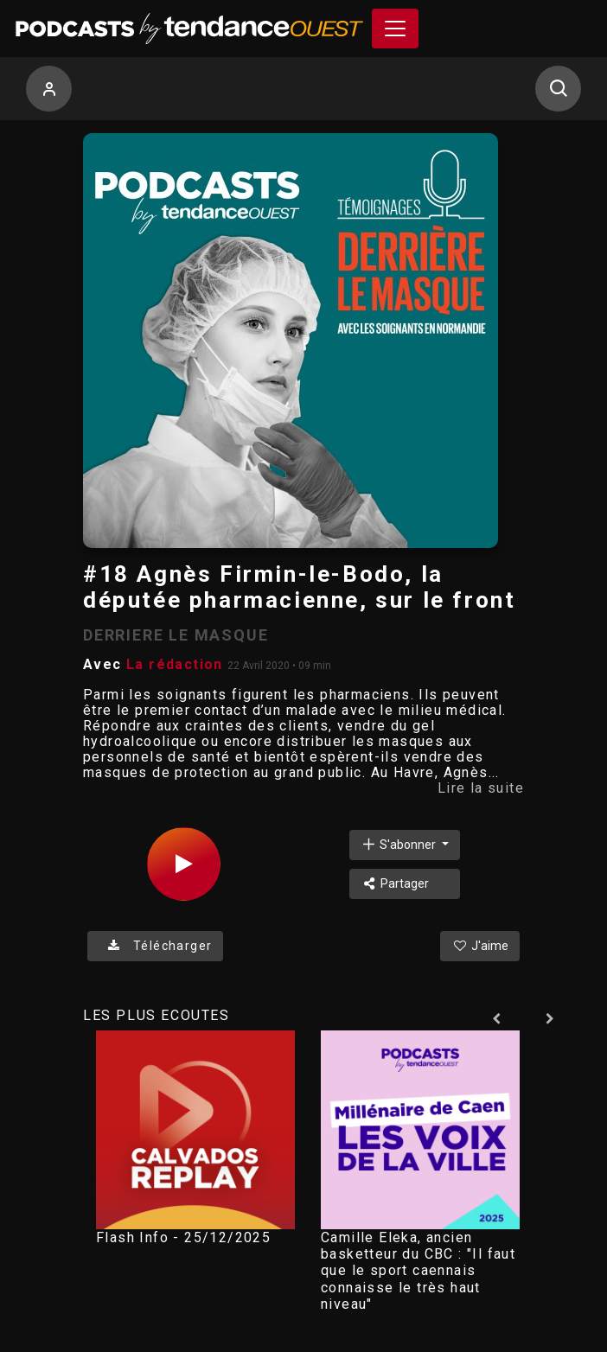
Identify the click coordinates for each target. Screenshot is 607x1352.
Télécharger (155, 946)
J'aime (479, 946)
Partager (395, 883)
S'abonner (399, 844)
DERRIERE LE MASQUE (175, 635)
